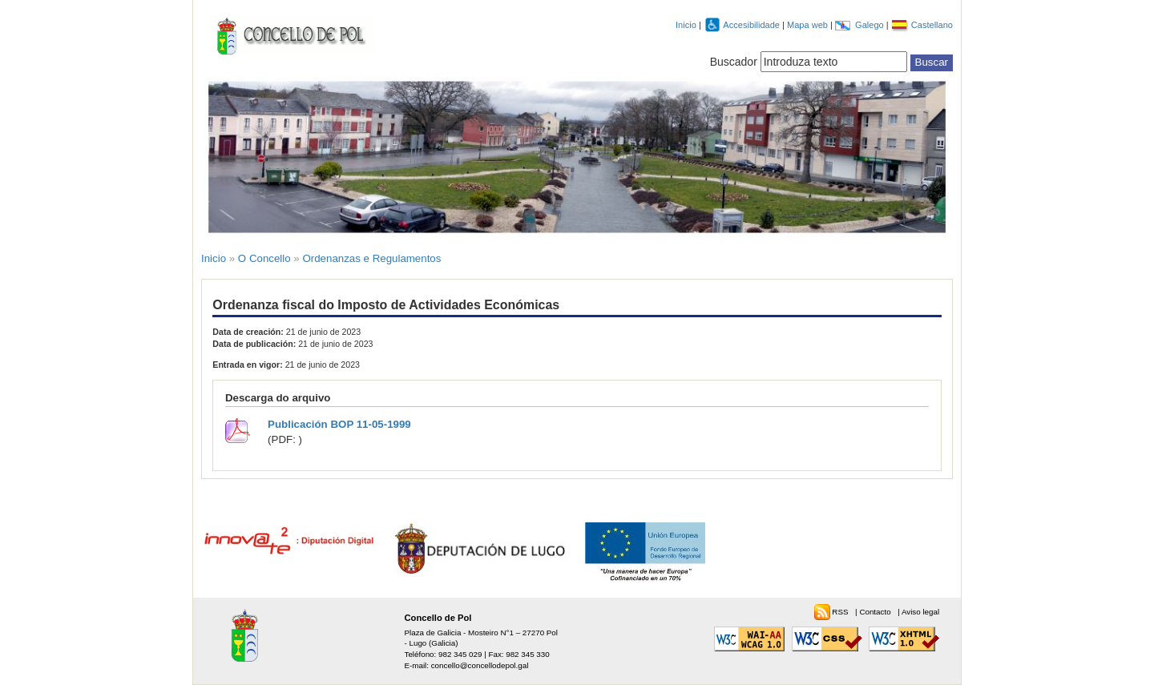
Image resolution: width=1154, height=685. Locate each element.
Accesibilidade (752, 25)
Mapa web (808, 25)
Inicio (686, 25)
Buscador (733, 61)
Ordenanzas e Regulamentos (371, 258)
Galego (870, 25)
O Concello (264, 258)
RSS (841, 611)
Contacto (876, 611)
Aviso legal (920, 611)
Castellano (932, 25)
